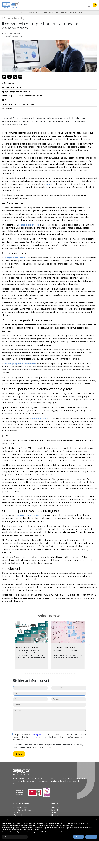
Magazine (33, 12)
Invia (19, 754)
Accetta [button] (91, 837)
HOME (24, 12)
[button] (96, 820)
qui (48, 184)
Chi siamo (55, 815)
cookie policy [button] (69, 825)
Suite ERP (55, 810)
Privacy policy (38, 735)
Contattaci (55, 807)
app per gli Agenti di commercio (19, 363)
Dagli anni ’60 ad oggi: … (28, 647)
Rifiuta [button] (78, 837)
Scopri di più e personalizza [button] (15, 837)
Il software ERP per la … (65, 647)
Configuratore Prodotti (15, 257)
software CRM (39, 418)
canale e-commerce (28, 225)
